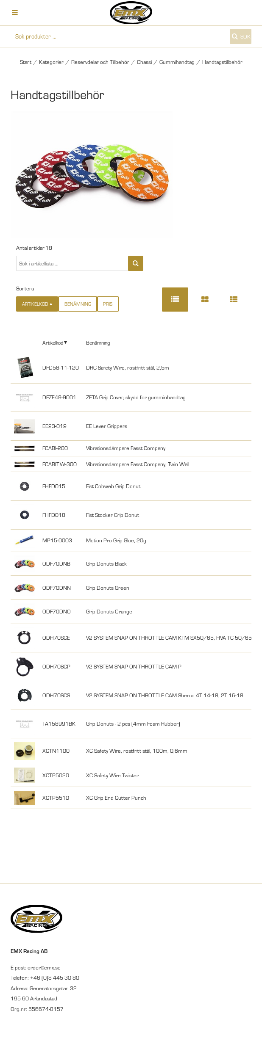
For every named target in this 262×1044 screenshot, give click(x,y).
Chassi (144, 61)
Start (25, 61)
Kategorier (51, 61)
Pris (107, 304)
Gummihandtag (177, 61)
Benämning (77, 304)
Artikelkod (52, 342)
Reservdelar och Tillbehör (100, 61)
